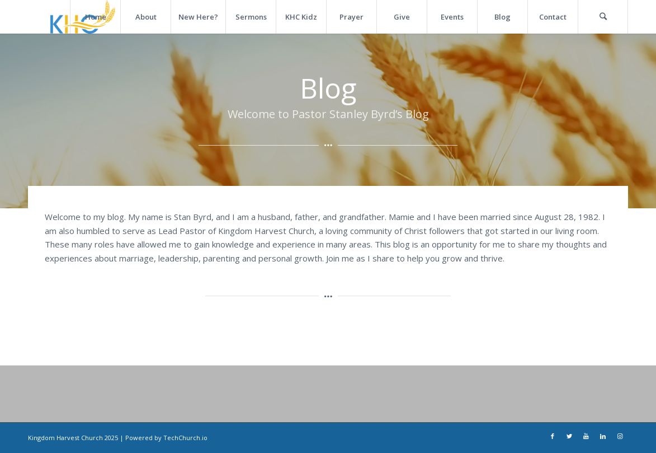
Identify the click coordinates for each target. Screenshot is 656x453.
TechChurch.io (185, 437)
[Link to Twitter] (569, 436)
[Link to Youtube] (586, 436)
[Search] (603, 17)
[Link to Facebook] (552, 436)
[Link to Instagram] (619, 436)
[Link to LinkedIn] (602, 436)
